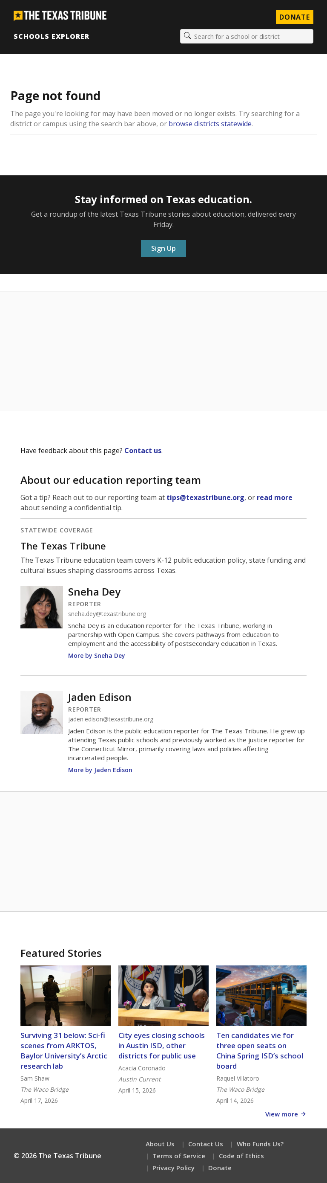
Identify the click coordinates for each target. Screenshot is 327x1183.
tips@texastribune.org (205, 497)
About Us (160, 1143)
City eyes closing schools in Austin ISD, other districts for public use (161, 1045)
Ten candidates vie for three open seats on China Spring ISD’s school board (259, 1050)
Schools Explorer (51, 36)
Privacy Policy (173, 1167)
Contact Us (205, 1143)
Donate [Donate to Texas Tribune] (294, 17)
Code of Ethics (241, 1155)
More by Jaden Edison (100, 770)
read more (275, 497)
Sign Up (163, 248)
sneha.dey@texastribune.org (107, 614)
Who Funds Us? (260, 1143)
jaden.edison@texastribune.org (110, 719)
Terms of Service (178, 1155)
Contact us (142, 450)
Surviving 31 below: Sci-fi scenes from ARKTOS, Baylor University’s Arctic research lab (63, 1050)
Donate (220, 1167)
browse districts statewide (210, 123)
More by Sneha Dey (96, 655)
